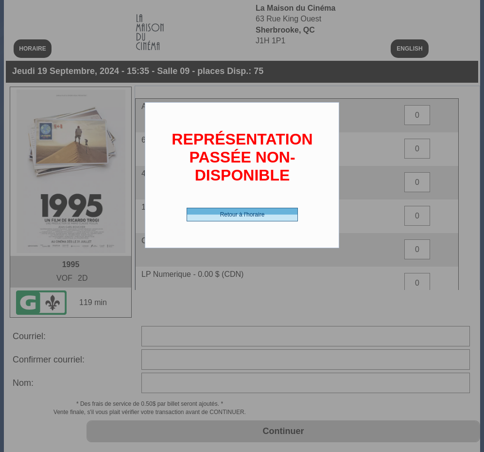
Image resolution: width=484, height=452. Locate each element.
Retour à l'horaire (242, 214)
